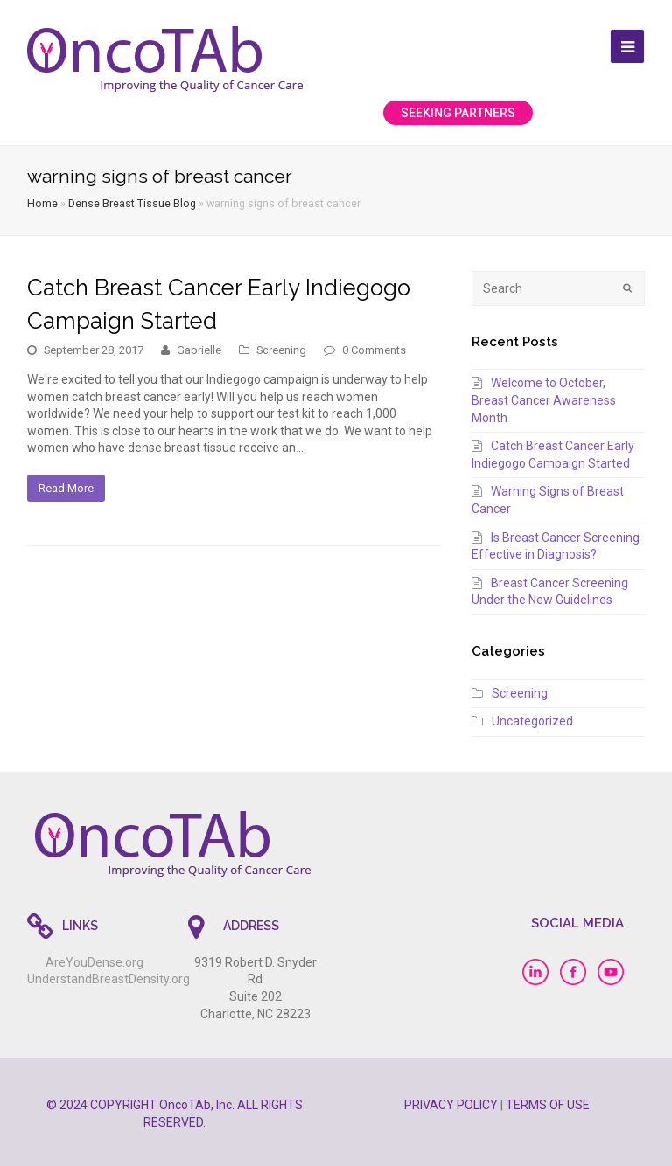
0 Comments (374, 350)
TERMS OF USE (548, 1105)
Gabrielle (199, 350)
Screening (281, 350)
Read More (66, 488)
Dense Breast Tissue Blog (132, 203)
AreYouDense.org (95, 962)
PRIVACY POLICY (451, 1105)
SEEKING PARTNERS (458, 113)
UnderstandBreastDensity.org (108, 979)
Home (42, 203)
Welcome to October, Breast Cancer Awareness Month (544, 400)
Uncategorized (532, 721)
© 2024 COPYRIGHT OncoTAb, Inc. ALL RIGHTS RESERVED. (174, 1113)
